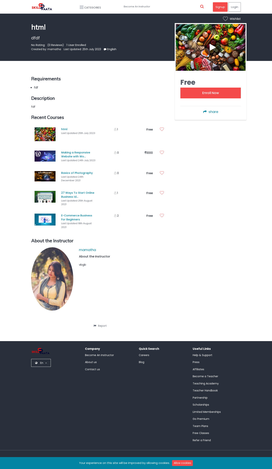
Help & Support (202, 352)
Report (100, 323)
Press (196, 359)
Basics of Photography (77, 171)
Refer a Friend (202, 437)
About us (91, 359)
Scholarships (201, 402)
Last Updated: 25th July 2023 (82, 49)
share (210, 111)
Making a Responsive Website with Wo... (75, 154)
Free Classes (201, 430)
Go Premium (201, 416)
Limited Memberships (207, 409)
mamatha (87, 247)
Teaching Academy (206, 381)
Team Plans (200, 423)
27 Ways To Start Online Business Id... (77, 192)
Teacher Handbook (205, 388)
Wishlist (232, 19)
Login (234, 7)
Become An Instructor (137, 6)
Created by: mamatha (46, 49)
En (41, 360)
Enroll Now (210, 93)
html (64, 129)
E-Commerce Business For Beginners (76, 215)
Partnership (200, 395)
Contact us (92, 366)
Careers (144, 352)
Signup (220, 7)
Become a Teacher (205, 373)
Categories (88, 7)
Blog (141, 359)
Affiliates (198, 366)
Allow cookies (182, 463)
